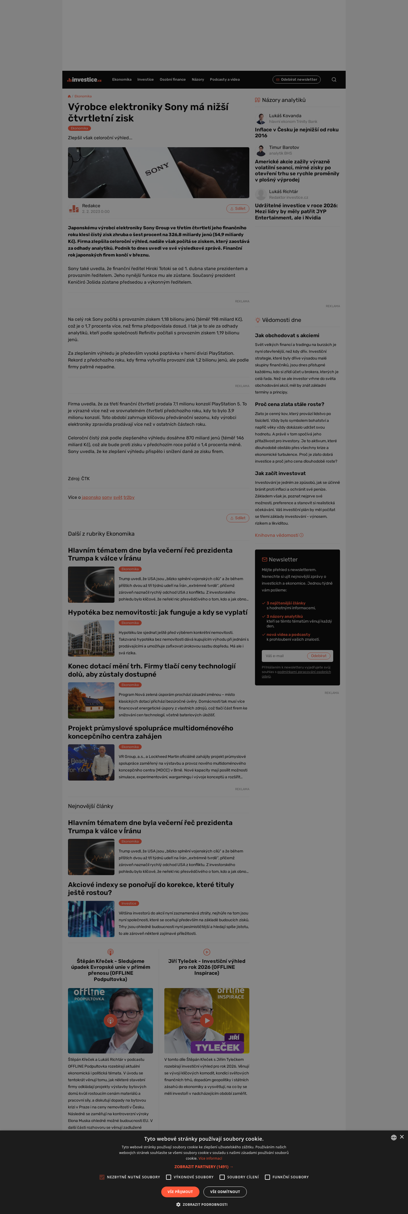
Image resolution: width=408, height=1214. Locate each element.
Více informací (210, 1158)
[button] (204, 1167)
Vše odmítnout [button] (225, 1191)
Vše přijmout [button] (180, 1191)
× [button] (402, 1137)
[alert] (204, 607)
